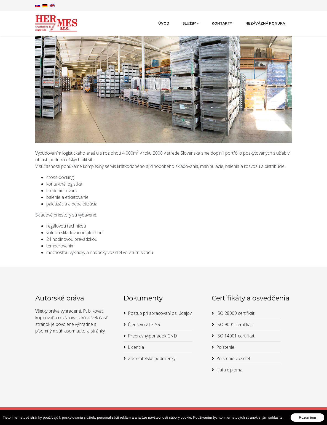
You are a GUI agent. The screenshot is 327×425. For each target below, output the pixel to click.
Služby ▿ (191, 23)
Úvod (163, 23)
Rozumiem (307, 417)
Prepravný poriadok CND (152, 336)
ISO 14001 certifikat (235, 336)
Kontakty (222, 23)
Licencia (136, 347)
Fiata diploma (229, 370)
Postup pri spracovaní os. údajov (160, 313)
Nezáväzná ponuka (265, 23)
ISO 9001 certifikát (234, 324)
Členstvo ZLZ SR (144, 324)
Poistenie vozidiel (233, 358)
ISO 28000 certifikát (235, 313)
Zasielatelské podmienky (151, 358)
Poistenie (225, 347)
